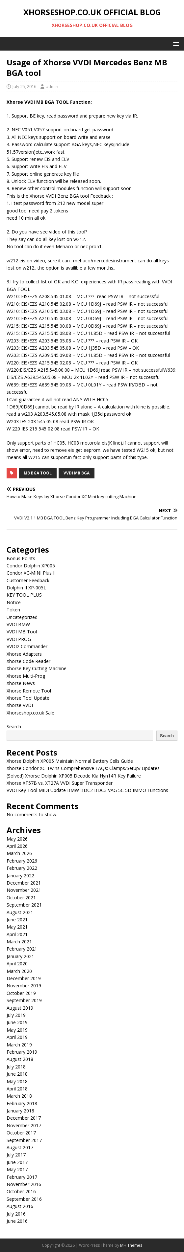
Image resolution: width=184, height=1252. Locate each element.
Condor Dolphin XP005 (31, 565)
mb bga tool (38, 473)
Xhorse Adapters (24, 654)
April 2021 (17, 934)
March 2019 (19, 1045)
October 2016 (21, 1191)
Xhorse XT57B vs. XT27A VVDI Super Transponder (60, 783)
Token (13, 609)
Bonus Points (21, 558)
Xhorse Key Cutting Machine (36, 668)
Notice (14, 602)
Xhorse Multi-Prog (26, 676)
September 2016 (24, 1199)
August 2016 (20, 1206)
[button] (175, 43)
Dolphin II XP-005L (26, 587)
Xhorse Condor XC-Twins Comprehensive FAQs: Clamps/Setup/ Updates (83, 768)
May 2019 (17, 1030)
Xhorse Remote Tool (29, 691)
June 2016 (17, 1221)
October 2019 (21, 993)
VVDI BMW (18, 624)
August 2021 (20, 912)
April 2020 (17, 963)
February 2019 (22, 1052)
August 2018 (20, 1059)
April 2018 (17, 1089)
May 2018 (17, 1081)
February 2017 (22, 1177)
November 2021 (24, 890)
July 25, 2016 (24, 86)
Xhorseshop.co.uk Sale (30, 713)
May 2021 (17, 927)
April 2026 (17, 846)
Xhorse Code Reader (28, 661)
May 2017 (17, 1169)
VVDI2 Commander (27, 646)
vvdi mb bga (77, 473)
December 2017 (24, 1118)
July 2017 (16, 1155)
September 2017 (24, 1140)
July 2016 (16, 1214)
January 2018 (20, 1111)
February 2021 (22, 949)
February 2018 (22, 1103)
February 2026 (22, 861)
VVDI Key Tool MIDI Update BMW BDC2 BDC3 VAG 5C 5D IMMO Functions (87, 790)
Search (14, 726)
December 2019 (24, 978)
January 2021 (20, 956)
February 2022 (22, 868)
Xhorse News (21, 683)
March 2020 (19, 971)
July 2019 (16, 1015)
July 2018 (16, 1067)
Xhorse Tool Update (28, 698)
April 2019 (17, 1037)
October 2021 (21, 897)
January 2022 (20, 875)
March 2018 (19, 1096)
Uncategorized (22, 617)
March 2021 (19, 941)
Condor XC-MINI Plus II (31, 573)
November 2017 (24, 1125)
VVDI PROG (19, 639)
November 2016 (24, 1184)
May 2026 (17, 839)
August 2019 (20, 1008)
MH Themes (131, 1245)
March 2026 (19, 853)
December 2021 (24, 883)
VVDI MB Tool (22, 631)
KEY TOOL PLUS (24, 595)
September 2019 (24, 1000)
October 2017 (21, 1133)
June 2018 (17, 1074)
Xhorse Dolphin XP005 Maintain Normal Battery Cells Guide (70, 761)
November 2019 (24, 985)
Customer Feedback (28, 580)
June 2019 (17, 1022)
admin (52, 86)
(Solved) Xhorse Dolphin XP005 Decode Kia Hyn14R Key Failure (74, 776)
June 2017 (17, 1162)
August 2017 (20, 1147)
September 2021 (24, 905)
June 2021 (17, 919)
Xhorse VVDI (20, 705)
